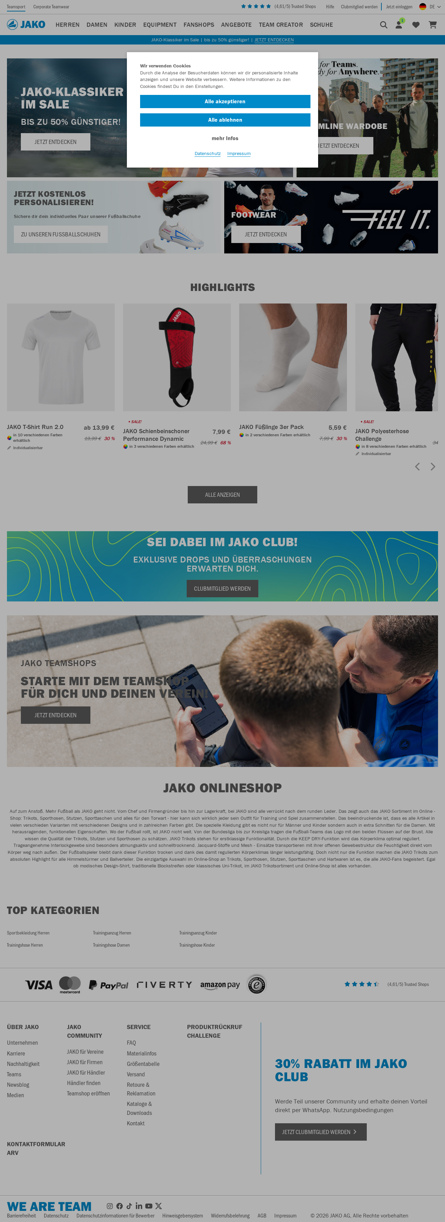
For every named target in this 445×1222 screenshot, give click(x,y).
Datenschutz (208, 153)
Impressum (239, 153)
